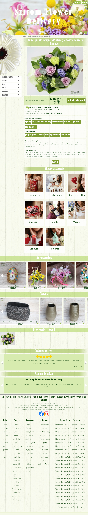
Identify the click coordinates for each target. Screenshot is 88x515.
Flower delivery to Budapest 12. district (70, 464)
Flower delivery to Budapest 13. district (70, 467)
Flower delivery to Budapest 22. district (70, 500)
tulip (17, 428)
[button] (86, 275)
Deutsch (77, 2)
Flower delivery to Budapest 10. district (70, 457)
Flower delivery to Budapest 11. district (70, 460)
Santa (45, 460)
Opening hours (49, 397)
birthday (36, 122)
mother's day (45, 432)
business (68, 122)
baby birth (30, 432)
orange (5, 439)
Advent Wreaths (44, 464)
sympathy (30, 449)
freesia (16, 435)
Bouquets (35, 36)
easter (44, 428)
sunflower (17, 460)
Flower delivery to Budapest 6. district (70, 442)
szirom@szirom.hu (9, 397)
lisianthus (17, 467)
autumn (45, 449)
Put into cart (76, 100)
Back (55, 162)
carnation (65, 135)
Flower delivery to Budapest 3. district (70, 432)
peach (5, 449)
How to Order (69, 397)
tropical (17, 453)
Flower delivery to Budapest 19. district (70, 489)
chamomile (17, 500)
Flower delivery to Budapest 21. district (70, 496)
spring (28, 122)
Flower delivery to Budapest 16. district (70, 478)
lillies (17, 442)
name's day (46, 122)
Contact (60, 397)
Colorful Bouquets (45, 36)
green (35, 135)
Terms (78, 397)
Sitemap (44, 400)
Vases (44, 294)
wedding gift (30, 442)
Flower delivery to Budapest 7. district (70, 446)
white (5, 428)
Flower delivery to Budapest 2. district (70, 428)
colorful (6, 453)
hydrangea (17, 471)
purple (28, 135)
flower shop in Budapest (54, 113)
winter (44, 453)
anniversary (57, 122)
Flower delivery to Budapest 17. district (70, 482)
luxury (30, 471)
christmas (45, 424)
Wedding (15, 54)
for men (30, 457)
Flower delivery (27, 36)
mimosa (17, 492)
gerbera (17, 457)
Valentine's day (45, 435)
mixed (41, 135)
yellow (5, 442)
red (5, 424)
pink (5, 432)
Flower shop (11, 65)
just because (31, 127)
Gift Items (9, 40)
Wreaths (13, 59)
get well (76, 122)
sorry (30, 460)
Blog (84, 397)
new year (44, 457)
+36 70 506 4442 (24, 397)
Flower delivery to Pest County (70, 507)
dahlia (16, 482)
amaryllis (16, 464)
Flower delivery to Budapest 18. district (70, 485)
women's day (45, 439)
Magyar (84, 2)
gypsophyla (16, 496)
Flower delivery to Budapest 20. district (70, 492)
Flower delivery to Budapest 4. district (70, 435)
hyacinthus (55, 135)
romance (30, 424)
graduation (30, 467)
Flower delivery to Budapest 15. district (70, 475)
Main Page (5, 39)
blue (5, 457)
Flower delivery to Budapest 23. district (70, 503)
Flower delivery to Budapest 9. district (70, 453)
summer (45, 446)
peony (16, 485)
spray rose (17, 478)
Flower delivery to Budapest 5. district (70, 439)
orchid (17, 449)
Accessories (44, 258)
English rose (17, 489)
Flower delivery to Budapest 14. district (70, 471)
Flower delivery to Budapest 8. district (70, 449)
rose (47, 135)
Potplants (15, 49)
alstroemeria (17, 446)
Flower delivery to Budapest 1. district (70, 424)
